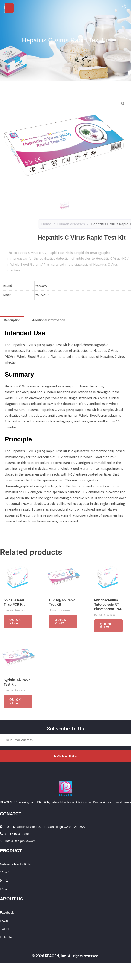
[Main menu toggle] (9, 7)
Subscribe (65, 756)
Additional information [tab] (48, 320)
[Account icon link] (124, 6)
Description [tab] (12, 320)
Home (95, 223)
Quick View (15, 623)
